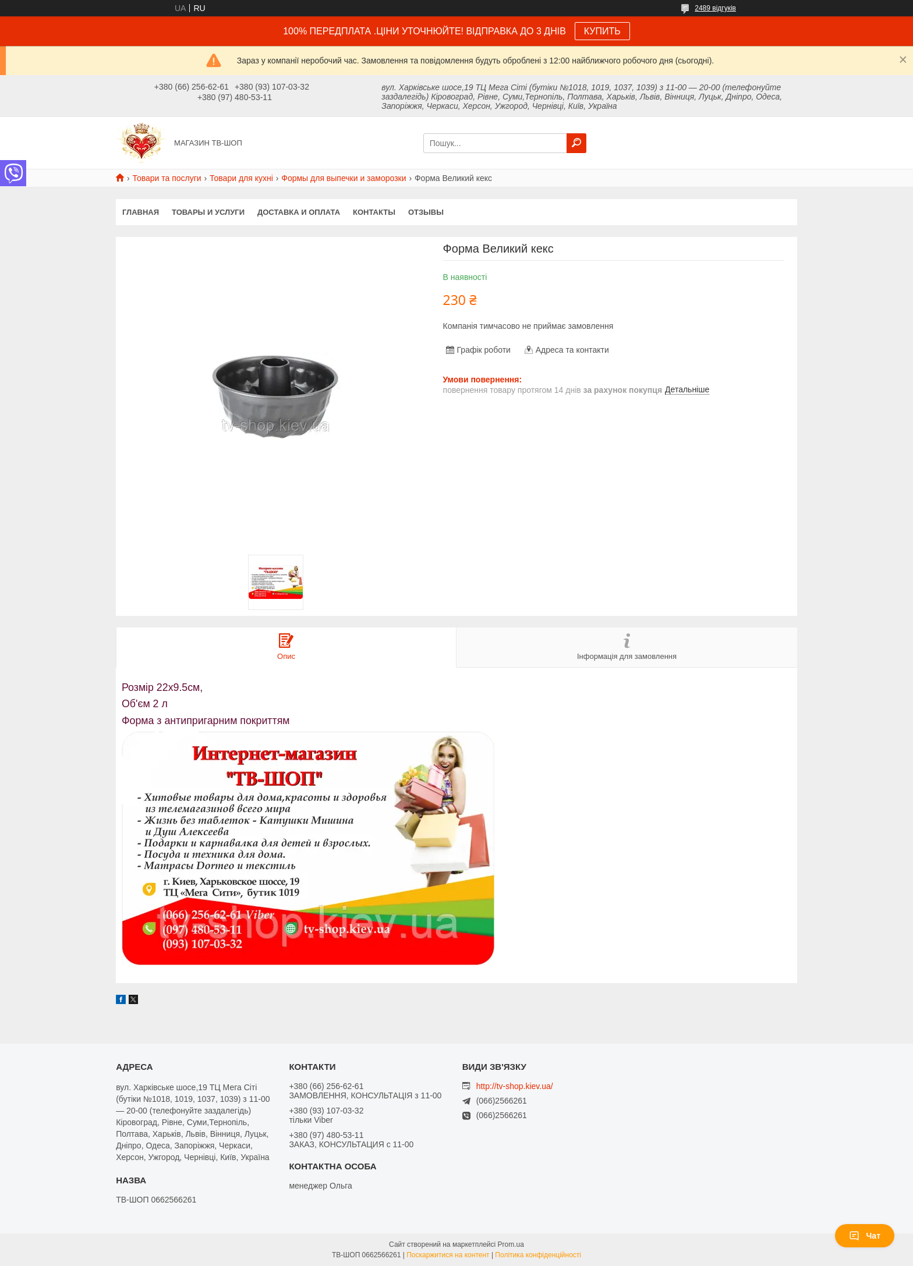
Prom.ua (511, 1244)
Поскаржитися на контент (447, 1255)
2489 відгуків (715, 8)
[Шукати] (576, 143)
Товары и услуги (208, 212)
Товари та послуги (166, 178)
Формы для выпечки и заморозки (343, 178)
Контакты (374, 212)
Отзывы (426, 212)
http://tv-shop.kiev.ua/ (514, 1086)
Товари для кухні (241, 178)
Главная (140, 212)
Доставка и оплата (298, 212)
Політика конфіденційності (538, 1255)
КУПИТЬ (602, 31)
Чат (864, 1235)
